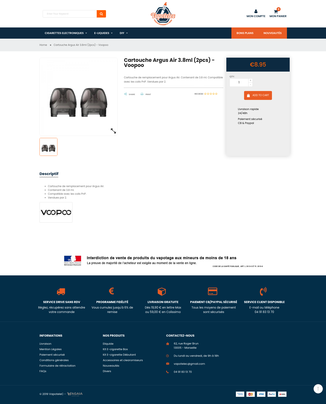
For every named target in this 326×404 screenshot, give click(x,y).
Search (101, 13)
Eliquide (108, 344)
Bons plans (245, 33)
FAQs (42, 371)
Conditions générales (54, 360)
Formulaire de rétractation (57, 366)
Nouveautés (273, 33)
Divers (107, 371)
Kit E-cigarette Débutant (119, 355)
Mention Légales (50, 349)
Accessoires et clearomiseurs (123, 360)
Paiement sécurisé (52, 355)
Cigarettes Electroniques (64, 33)
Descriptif (48, 173)
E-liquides (101, 33)
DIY (122, 33)
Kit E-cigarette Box (115, 349)
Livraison (45, 344)
